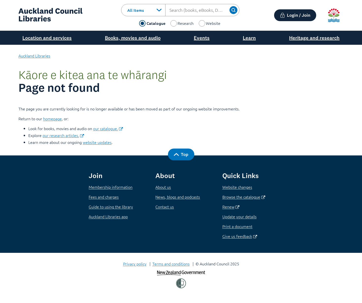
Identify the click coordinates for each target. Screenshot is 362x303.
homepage (52, 118)
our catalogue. (108, 128)
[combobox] (143, 10)
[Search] (233, 10)
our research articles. (63, 135)
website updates (97, 142)
